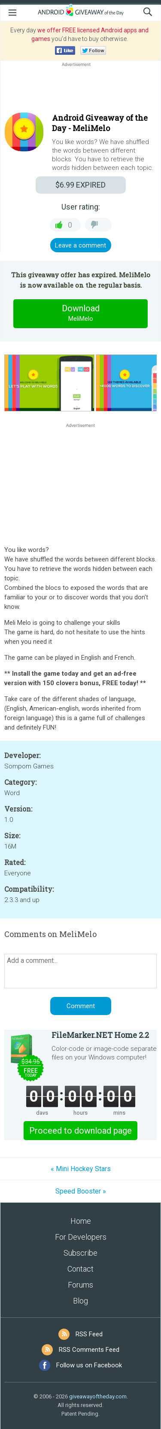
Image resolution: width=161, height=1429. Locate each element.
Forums (80, 1284)
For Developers (80, 1236)
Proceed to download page (80, 1130)
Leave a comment (80, 245)
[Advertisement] (80, 89)
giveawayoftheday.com (98, 1396)
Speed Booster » (80, 1191)
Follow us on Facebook (89, 1365)
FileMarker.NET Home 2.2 (100, 1035)
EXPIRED (80, 184)
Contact (80, 1268)
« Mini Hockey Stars (81, 1169)
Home (80, 1220)
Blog (80, 1300)
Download (80, 313)
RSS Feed (89, 1334)
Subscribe (80, 1252)
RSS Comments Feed (89, 1350)
